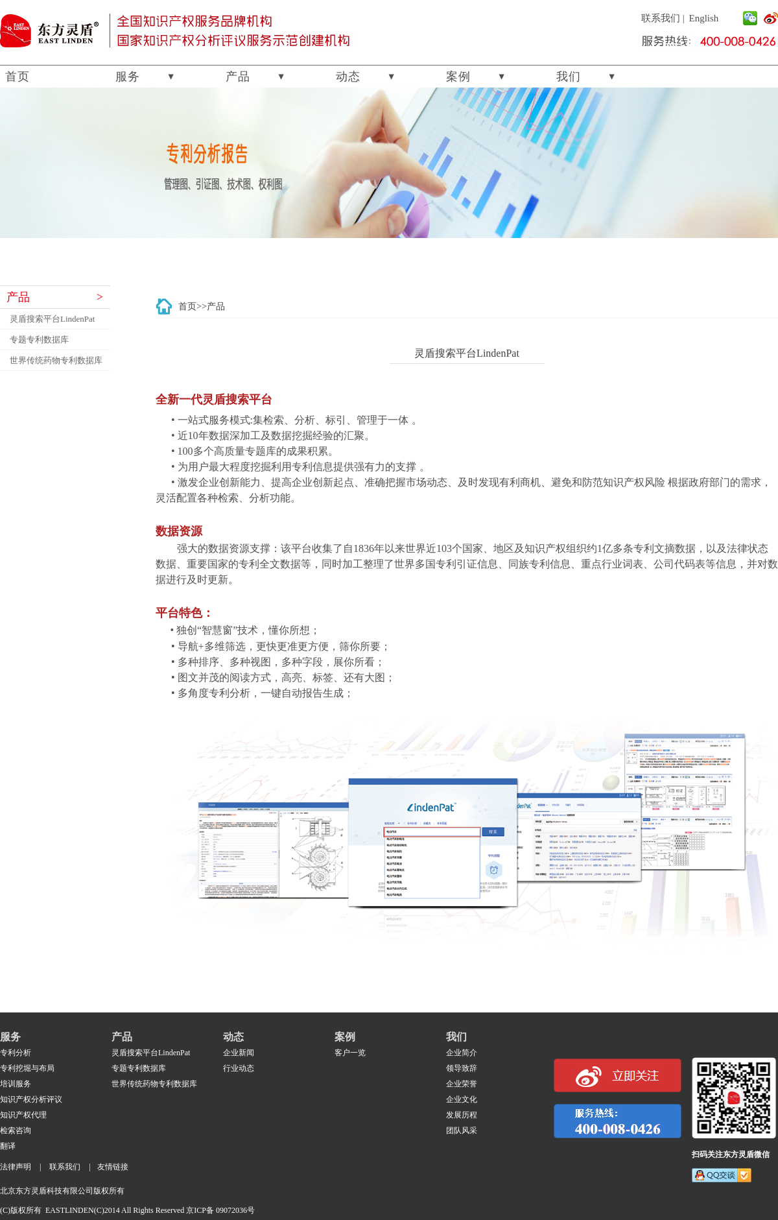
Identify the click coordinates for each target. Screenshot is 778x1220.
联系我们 (660, 18)
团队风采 (461, 1130)
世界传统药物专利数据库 (56, 360)
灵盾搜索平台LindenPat (52, 319)
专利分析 (15, 1052)
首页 (17, 76)
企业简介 (461, 1052)
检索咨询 (15, 1130)
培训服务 (15, 1083)
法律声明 (15, 1166)
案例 (458, 76)
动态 (348, 76)
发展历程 (461, 1114)
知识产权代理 (23, 1114)
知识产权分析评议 (31, 1099)
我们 (568, 76)
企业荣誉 (461, 1083)
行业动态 (238, 1068)
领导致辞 (461, 1068)
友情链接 (112, 1166)
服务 (127, 76)
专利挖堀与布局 (27, 1068)
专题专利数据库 (39, 339)
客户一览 (350, 1052)
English (704, 18)
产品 (238, 76)
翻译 (8, 1146)
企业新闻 (238, 1052)
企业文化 (461, 1099)
